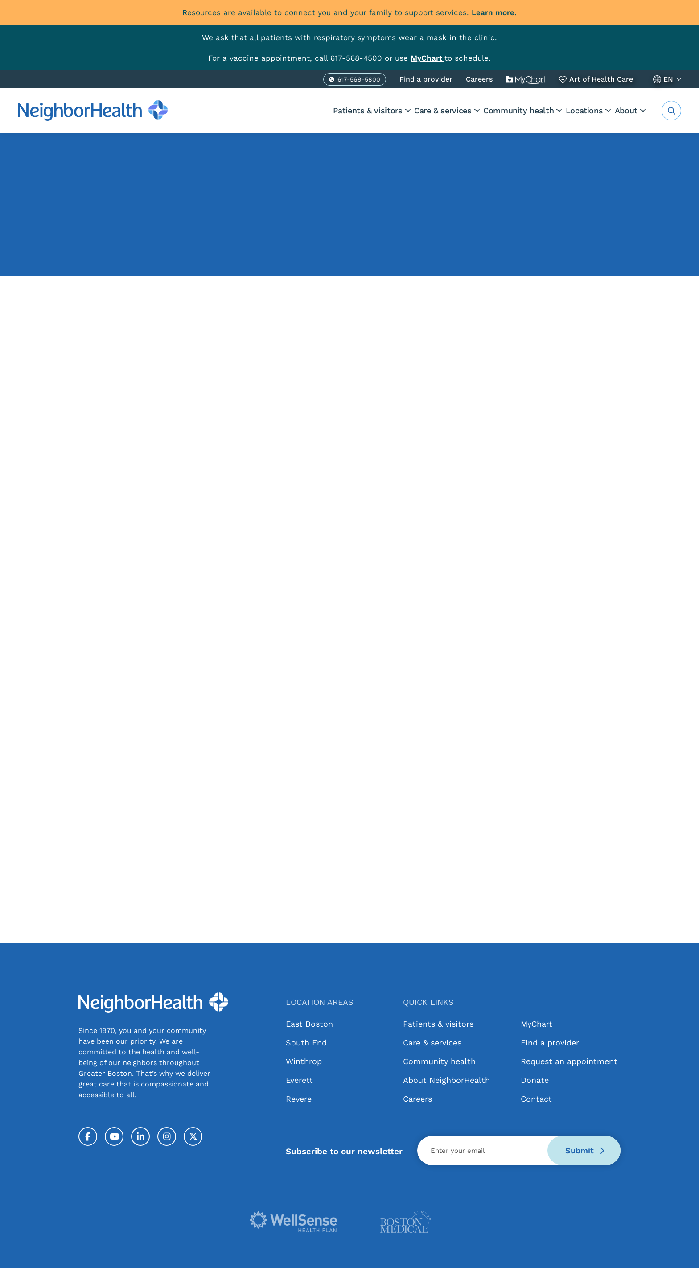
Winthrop (304, 1061)
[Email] (519, 1150)
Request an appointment (569, 1061)
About (626, 110)
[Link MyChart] (427, 58)
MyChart (526, 79)
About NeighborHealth (446, 1080)
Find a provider (425, 79)
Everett (299, 1080)
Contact (536, 1098)
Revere (299, 1098)
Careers (479, 79)
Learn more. (494, 12)
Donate (535, 1080)
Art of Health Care (601, 79)
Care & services (406, 110)
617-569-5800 (358, 81)
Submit (584, 1150)
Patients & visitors (318, 110)
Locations (572, 110)
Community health (494, 110)
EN (668, 79)
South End (306, 1042)
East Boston (309, 1023)
